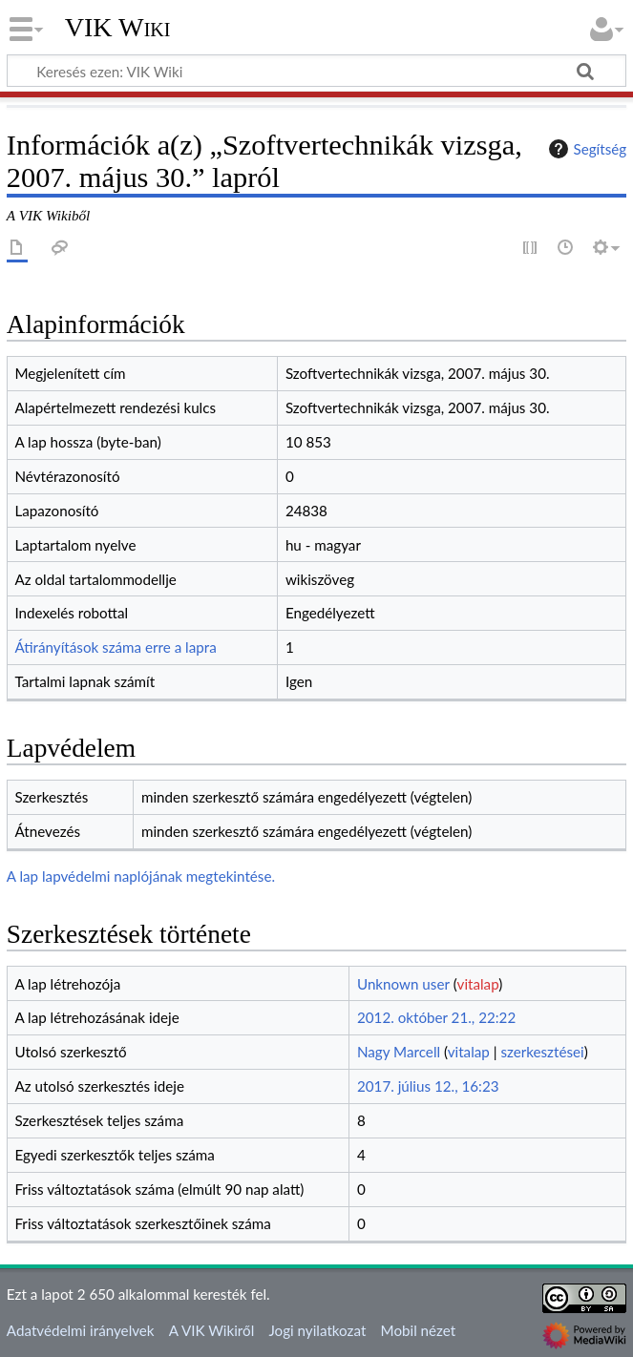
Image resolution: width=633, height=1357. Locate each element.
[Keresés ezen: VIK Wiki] (316, 70)
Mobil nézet (418, 1330)
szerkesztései (541, 1051)
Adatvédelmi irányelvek (81, 1330)
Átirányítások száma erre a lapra (115, 647)
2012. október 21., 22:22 (436, 1017)
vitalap (478, 983)
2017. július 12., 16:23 (428, 1086)
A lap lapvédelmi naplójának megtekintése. (141, 876)
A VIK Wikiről (211, 1330)
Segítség (585, 148)
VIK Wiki (118, 27)
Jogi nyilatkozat (317, 1330)
